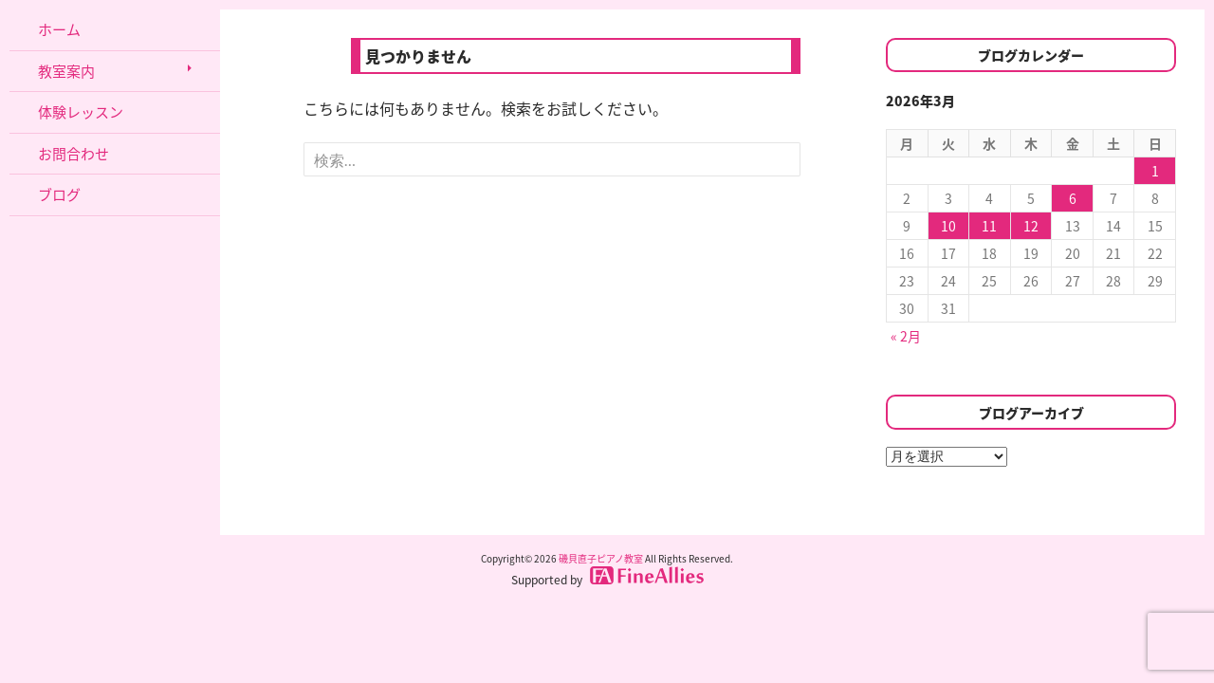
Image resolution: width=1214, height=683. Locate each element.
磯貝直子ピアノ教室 (601, 558)
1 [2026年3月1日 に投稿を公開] (1155, 170)
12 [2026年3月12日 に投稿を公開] (1031, 225)
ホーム (59, 29)
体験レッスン (80, 112)
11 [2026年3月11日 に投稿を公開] (989, 225)
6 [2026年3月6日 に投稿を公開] (1072, 198)
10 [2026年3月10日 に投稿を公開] (948, 225)
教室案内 (66, 71)
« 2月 (906, 335)
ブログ (59, 194)
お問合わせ (73, 153)
